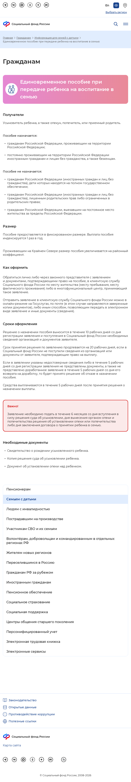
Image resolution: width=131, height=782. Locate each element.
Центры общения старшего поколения (40, 622)
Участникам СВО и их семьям (31, 529)
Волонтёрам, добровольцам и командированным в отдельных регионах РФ (60, 541)
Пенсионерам (18, 489)
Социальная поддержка (27, 612)
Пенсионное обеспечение (29, 592)
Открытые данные (23, 707)
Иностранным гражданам (28, 582)
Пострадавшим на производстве (34, 519)
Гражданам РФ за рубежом (29, 572)
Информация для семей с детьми (56, 38)
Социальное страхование (28, 602)
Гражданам (23, 38)
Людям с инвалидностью (28, 509)
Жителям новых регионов (29, 553)
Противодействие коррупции (32, 714)
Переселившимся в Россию (30, 563)
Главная (8, 38)
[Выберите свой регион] (125, 5)
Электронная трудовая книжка (33, 642)
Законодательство (23, 700)
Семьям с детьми (21, 499)
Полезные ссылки (22, 721)
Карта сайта (12, 745)
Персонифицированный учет (31, 632)
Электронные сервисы (26, 652)
